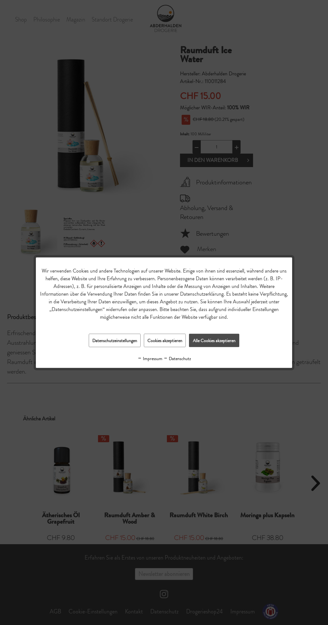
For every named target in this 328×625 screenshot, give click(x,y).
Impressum (149, 358)
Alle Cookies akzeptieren (214, 340)
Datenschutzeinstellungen (114, 340)
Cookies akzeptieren (164, 340)
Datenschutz (177, 358)
